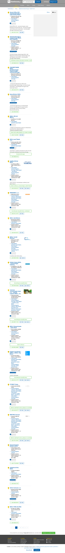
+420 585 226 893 (14, 347)
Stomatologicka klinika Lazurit (14, 445)
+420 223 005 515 (14, 188)
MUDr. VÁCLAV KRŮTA (14, 116)
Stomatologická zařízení (15, 173)
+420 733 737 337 (14, 32)
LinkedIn (48, 542)
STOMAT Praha (14, 384)
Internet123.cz (23, 539)
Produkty (22, 5)
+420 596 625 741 (14, 522)
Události (48, 5)
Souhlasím (36, 550)
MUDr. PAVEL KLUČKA (15, 507)
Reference (10, 541)
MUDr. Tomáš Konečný (13, 237)
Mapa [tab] (54, 12)
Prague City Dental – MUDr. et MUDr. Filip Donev (15, 353)
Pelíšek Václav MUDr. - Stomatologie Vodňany (15, 264)
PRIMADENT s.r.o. (14, 193)
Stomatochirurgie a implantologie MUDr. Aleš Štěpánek (15, 38)
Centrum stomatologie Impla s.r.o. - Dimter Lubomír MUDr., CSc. (15, 291)
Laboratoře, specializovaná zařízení (16, 308)
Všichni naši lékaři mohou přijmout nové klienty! (21, 407)
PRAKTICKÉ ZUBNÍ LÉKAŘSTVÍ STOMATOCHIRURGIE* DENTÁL (21, 132)
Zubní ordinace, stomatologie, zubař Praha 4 (21, 185)
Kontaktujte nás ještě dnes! (20, 283)
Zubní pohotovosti (15, 366)
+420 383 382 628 (14, 285)
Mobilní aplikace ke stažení (39, 539)
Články (33, 5)
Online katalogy (24, 541)
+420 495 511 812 (14, 322)
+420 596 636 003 (14, 111)
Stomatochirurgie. (20, 154)
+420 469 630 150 (14, 156)
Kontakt (9, 539)
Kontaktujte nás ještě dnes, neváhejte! (21, 211)
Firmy (16, 5)
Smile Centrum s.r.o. (15, 488)
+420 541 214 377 (14, 213)
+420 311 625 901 (14, 135)
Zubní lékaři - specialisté (16, 171)
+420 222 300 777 (14, 410)
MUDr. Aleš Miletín (15, 218)
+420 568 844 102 (14, 63)
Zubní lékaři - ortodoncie (14, 393)
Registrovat (53, 1)
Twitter (48, 541)
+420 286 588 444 (14, 502)
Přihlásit (46, 1)
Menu (28, 5)
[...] (30, 1)
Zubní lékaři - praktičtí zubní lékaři (16, 122)
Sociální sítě (23, 543)
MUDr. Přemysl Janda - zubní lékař (15, 327)
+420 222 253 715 (14, 89)
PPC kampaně (23, 542)
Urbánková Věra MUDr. (14, 468)
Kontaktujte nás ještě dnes (20, 319)
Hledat (38, 1)
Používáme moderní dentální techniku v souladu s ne (21, 60)
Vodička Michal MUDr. (14, 161)
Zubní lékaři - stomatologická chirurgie (15, 20)
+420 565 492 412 (14, 232)
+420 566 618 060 (14, 258)
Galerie (27, 188)
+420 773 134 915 (14, 440)
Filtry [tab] (48, 12)
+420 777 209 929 (14, 463)
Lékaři (18, 310)
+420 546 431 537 (14, 483)
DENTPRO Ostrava (15, 414)
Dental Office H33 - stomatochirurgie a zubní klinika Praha (15, 13)
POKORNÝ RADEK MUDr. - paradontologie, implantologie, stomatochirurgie (15, 70)
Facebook (49, 539)
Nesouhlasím (29, 550)
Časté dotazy (41, 5)
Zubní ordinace (20, 344)
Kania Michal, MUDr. (15, 94)
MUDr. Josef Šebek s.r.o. (15, 140)
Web (21, 32)
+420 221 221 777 (14, 380)
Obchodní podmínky (12, 542)
